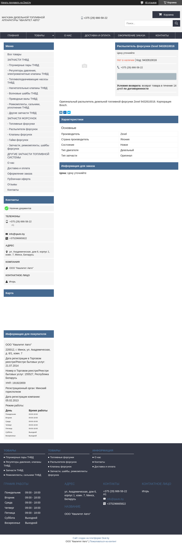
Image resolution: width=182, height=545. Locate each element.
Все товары (14, 54)
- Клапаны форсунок (19, 134)
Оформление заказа (131, 35)
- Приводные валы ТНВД (22, 98)
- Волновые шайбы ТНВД (22, 93)
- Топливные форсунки (21, 123)
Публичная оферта (18, 179)
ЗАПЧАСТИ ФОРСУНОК (22, 118)
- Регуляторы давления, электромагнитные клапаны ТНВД (27, 72)
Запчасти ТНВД (14, 470)
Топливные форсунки (62, 457)
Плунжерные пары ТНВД (20, 457)
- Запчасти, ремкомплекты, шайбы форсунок (28, 147)
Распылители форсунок (63, 462)
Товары (39, 35)
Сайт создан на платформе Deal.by (91, 538)
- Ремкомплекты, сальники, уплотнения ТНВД (23, 106)
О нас (68, 35)
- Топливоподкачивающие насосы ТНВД (27, 81)
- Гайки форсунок (17, 139)
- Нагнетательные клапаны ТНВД (27, 88)
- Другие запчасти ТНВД (21, 112)
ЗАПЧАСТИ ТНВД (18, 59)
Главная (13, 35)
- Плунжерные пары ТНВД (23, 65)
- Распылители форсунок (22, 129)
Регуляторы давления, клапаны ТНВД (22, 464)
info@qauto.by (17, 234)
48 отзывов (151, 2)
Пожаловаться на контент (103, 541)
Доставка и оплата (97, 35)
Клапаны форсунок (61, 466)
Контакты (162, 35)
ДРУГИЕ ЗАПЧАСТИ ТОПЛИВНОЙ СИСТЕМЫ (28, 156)
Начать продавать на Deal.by (16, 2)
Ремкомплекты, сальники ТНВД (23, 475)
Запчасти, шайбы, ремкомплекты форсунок (67, 473)
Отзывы (12, 184)
